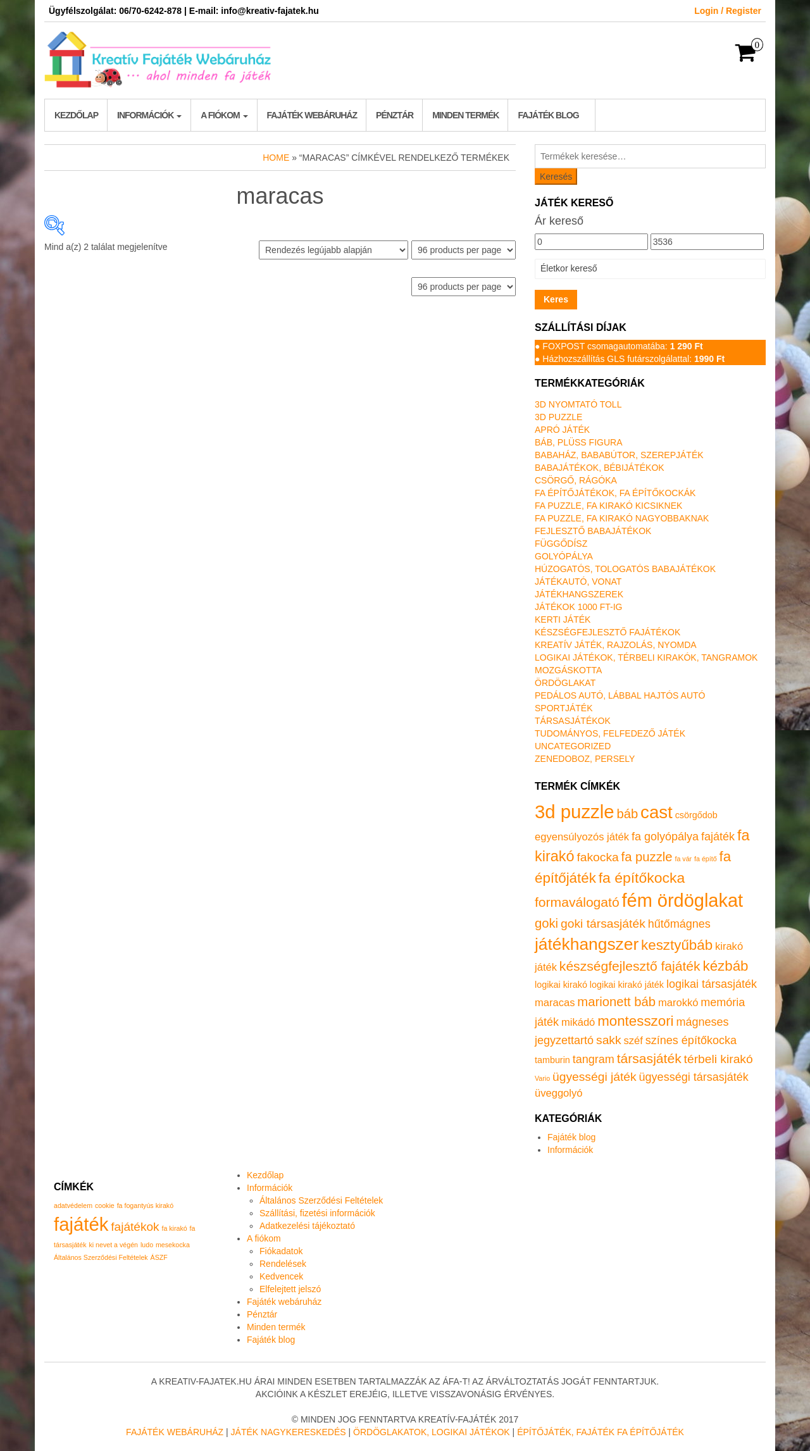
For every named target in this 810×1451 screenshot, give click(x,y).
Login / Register (727, 11)
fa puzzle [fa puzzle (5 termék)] (647, 857)
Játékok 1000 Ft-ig (579, 607)
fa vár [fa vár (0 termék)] (683, 859)
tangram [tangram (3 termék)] (593, 1059)
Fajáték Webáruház (174, 1432)
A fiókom (224, 115)
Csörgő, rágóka (576, 480)
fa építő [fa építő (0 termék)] (705, 859)
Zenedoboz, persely (585, 759)
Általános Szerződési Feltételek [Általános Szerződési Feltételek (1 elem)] (101, 1257)
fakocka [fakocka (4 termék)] (597, 857)
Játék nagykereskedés (288, 1432)
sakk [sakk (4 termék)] (608, 1040)
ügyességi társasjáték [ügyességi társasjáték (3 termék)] (694, 1077)
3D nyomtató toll (578, 404)
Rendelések (282, 1264)
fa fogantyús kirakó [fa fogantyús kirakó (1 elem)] (145, 1205)
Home (276, 158)
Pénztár (394, 115)
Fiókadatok (280, 1251)
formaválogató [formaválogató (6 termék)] (577, 902)
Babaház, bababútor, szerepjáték (619, 455)
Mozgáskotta (568, 670)
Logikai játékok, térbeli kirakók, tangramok (646, 657)
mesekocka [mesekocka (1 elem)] (173, 1245)
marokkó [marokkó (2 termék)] (678, 1003)
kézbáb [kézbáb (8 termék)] (726, 966)
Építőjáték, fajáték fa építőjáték (600, 1432)
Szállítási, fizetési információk (317, 1213)
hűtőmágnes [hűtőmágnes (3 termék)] (679, 924)
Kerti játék (562, 619)
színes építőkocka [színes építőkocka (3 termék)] (691, 1040)
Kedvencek (281, 1276)
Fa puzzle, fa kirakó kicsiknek (608, 506)
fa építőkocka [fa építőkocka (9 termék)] (642, 877)
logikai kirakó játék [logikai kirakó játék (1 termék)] (627, 985)
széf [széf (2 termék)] (633, 1041)
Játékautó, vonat (578, 581)
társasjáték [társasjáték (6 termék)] (649, 1058)
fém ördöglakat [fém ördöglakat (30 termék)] (683, 900)
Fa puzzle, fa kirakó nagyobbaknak (622, 518)
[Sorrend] (333, 249)
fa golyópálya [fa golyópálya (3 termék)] (665, 836)
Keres (556, 299)
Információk (149, 115)
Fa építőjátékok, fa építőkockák (615, 493)
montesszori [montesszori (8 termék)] (635, 1021)
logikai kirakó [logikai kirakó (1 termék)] (561, 985)
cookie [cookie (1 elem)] (105, 1205)
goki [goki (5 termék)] (546, 923)
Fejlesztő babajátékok (593, 531)
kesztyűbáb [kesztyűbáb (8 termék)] (677, 945)
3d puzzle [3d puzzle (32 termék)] (574, 811)
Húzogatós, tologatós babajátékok (625, 569)
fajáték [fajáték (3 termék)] (718, 836)
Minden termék (465, 115)
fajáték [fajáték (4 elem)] (81, 1224)
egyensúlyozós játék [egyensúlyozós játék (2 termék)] (582, 837)
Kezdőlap (76, 115)
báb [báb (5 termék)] (627, 814)
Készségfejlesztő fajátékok (607, 632)
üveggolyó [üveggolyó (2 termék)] (558, 1093)
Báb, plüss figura (578, 442)
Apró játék (562, 430)
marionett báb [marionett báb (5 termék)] (616, 1002)
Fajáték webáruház (312, 115)
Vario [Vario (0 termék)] (542, 1078)
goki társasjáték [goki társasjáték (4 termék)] (603, 923)
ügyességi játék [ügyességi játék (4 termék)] (594, 1076)
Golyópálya (564, 556)
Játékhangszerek (579, 594)
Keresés (556, 176)
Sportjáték (564, 708)
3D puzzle (558, 417)
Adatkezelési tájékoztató (307, 1226)
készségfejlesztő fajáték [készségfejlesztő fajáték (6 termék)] (630, 966)
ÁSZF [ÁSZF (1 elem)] (159, 1257)
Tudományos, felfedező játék (610, 733)
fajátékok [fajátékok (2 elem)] (135, 1226)
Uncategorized (573, 746)
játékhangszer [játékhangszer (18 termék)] (587, 944)
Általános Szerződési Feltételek (321, 1200)
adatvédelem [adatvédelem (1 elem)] (73, 1205)
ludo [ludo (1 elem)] (146, 1245)
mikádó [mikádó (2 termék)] (578, 1022)
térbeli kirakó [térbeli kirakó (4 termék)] (718, 1059)
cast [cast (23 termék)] (656, 812)
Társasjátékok (573, 721)
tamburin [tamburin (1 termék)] (552, 1060)
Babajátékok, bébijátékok (599, 468)
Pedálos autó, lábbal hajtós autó (620, 695)
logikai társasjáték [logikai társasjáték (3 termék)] (711, 984)
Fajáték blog (548, 115)
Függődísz (561, 544)
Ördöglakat (565, 683)
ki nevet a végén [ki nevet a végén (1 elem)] (113, 1245)
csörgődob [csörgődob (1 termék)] (696, 815)
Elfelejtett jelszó (290, 1289)
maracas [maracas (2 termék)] (555, 1003)
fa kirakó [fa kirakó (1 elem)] (174, 1228)
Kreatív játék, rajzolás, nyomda (616, 645)
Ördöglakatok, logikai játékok (431, 1432)
